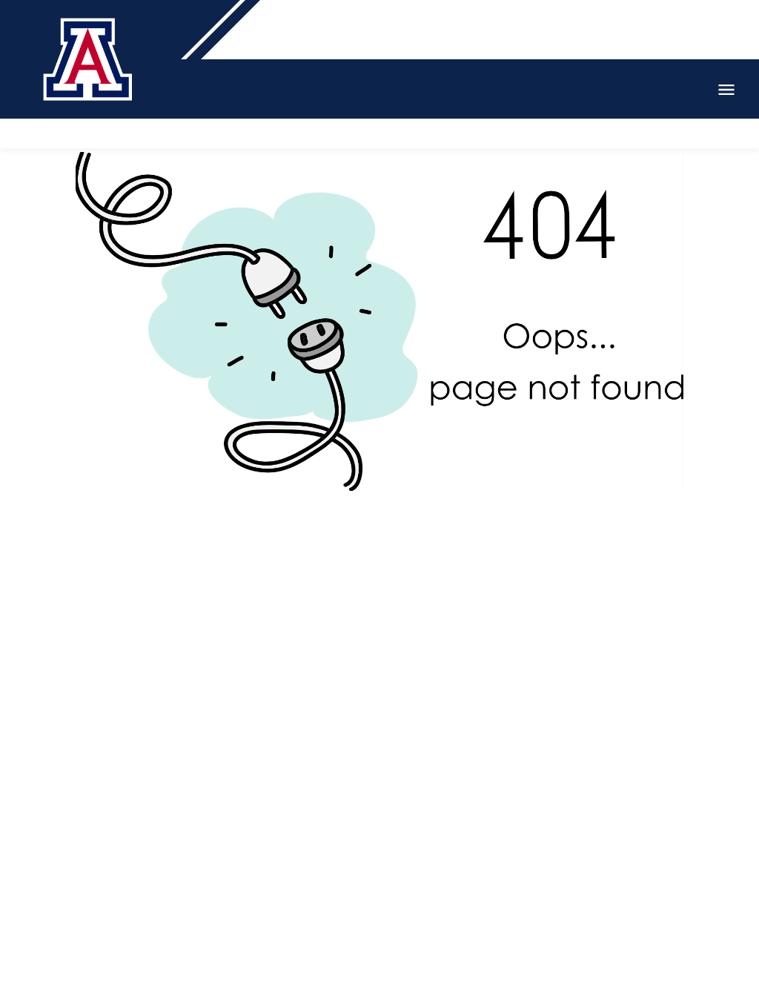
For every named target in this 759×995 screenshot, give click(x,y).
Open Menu (726, 89)
